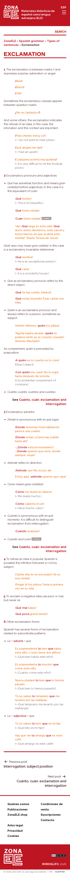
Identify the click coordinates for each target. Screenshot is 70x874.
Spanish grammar (31, 41)
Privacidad (15, 830)
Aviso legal (15, 825)
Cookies (13, 836)
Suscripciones (51, 814)
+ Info (50, 871)
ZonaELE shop (17, 814)
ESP (63, 7)
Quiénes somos (18, 804)
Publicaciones (17, 809)
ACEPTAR (60, 871)
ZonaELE (10, 41)
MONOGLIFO (50, 864)
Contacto (47, 820)
